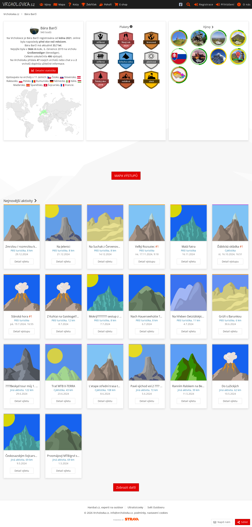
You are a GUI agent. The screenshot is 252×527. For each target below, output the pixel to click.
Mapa (59, 4)
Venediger (52, 52)
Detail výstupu (146, 261)
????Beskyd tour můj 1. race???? (25, 386)
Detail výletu (22, 261)
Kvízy (73, 4)
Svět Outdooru (156, 507)
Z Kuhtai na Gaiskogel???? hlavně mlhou (73, 316)
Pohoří (105, 4)
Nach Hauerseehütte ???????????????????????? (159, 316)
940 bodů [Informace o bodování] (45, 32)
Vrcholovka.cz (11, 14)
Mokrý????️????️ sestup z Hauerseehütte (114, 316)
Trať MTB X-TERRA (63, 386)
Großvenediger (36, 52)
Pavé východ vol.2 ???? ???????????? (153, 386)
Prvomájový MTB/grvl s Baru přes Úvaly (73, 456)
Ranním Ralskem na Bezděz (190, 386)
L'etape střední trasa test (105, 386)
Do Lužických (230, 386)
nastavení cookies (157, 512)
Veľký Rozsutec (145, 246)
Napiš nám (222, 522)
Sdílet (242, 522)
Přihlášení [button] (225, 4)
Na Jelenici (63, 246)
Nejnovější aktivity (20, 200)
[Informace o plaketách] (131, 27)
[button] (189, 4)
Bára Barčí (30, 14)
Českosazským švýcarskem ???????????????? (33, 456)
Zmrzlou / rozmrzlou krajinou (24, 246)
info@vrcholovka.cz (121, 512)
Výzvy (45, 4)
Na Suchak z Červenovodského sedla (113, 246)
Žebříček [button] (89, 4)
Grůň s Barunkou (230, 316)
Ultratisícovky (135, 507)
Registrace (203, 4)
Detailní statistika (43, 70)
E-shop (120, 4)
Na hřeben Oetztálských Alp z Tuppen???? (199, 316)
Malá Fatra (188, 246)
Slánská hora (19, 316)
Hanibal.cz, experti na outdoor (105, 507)
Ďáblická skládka (228, 246)
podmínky (140, 512)
